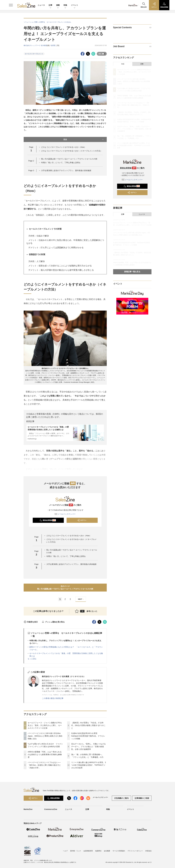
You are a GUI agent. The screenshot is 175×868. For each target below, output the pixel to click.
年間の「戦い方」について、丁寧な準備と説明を (61, 163)
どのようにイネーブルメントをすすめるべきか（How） (63, 147)
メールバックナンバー (65, 514)
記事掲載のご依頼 (142, 798)
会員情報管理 (88, 851)
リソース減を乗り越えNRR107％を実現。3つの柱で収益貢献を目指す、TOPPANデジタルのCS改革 (88, 765)
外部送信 (148, 851)
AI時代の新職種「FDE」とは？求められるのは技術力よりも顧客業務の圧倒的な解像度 (45, 754)
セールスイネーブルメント (34, 54)
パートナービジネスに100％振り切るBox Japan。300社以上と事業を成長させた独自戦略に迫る (45, 736)
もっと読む (32, 659)
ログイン (81, 520)
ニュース (41, 5)
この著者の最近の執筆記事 (52, 698)
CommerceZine (50, 809)
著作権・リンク (75, 851)
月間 (141, 64)
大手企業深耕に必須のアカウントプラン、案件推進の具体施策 (66, 170)
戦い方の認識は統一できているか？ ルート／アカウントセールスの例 (69, 159)
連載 (58, 5)
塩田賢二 (54, 45)
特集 (65, 5)
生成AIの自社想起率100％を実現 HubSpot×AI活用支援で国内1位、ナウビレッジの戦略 (88, 736)
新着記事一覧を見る (132, 272)
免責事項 (98, 851)
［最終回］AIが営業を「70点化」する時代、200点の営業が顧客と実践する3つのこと (88, 725)
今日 (122, 64)
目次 (83, 139)
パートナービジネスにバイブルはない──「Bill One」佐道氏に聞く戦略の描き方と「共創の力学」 (44, 765)
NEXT (81, 599)
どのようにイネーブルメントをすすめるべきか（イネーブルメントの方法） (71, 151)
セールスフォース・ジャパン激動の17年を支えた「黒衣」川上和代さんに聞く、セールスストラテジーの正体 (45, 725)
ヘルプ (65, 851)
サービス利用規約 (119, 851)
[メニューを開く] (11, 5)
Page (31, 161)
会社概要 (107, 851)
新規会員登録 (47, 520)
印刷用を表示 (31, 622)
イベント (74, 5)
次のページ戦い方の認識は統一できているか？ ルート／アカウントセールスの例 (65, 587)
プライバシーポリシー (135, 851)
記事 (50, 5)
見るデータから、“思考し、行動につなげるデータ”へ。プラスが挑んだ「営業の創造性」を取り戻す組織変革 (88, 746)
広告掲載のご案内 (121, 798)
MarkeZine (28, 809)
